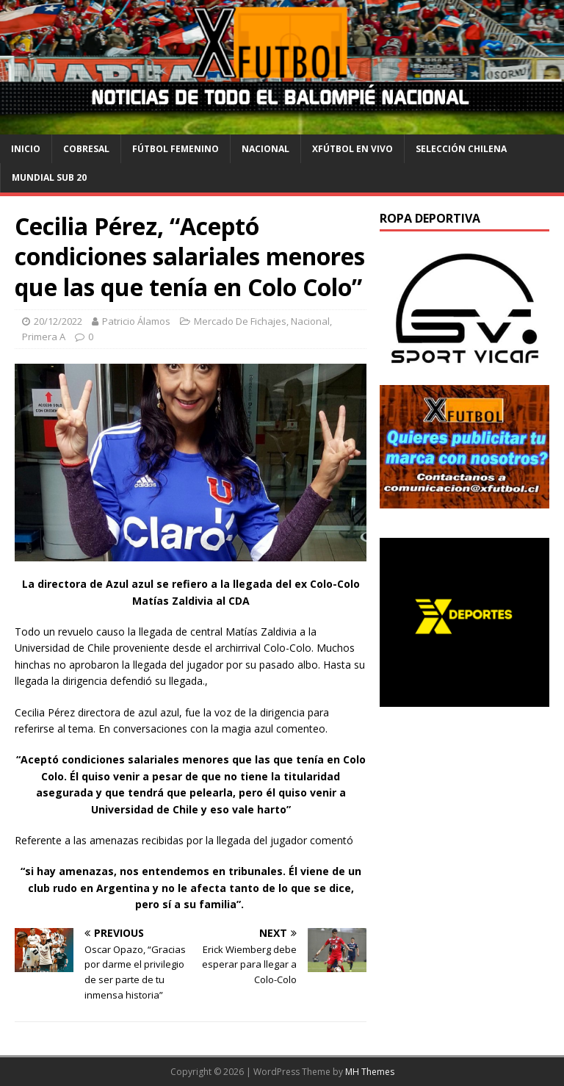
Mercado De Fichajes (240, 321)
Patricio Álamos (136, 321)
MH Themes (369, 1071)
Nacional (265, 149)
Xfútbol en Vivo (352, 149)
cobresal (86, 149)
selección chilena (461, 149)
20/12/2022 (58, 321)
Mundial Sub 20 (49, 177)
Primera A (43, 336)
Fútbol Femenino (175, 149)
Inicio (25, 149)
